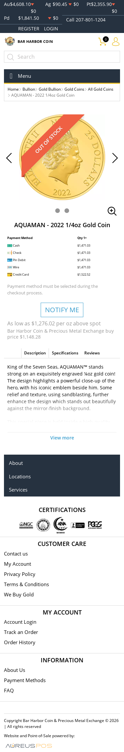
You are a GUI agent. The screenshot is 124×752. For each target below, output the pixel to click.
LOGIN (51, 28)
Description (35, 353)
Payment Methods (25, 680)
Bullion (28, 89)
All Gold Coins (100, 89)
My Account (17, 563)
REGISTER (28, 28)
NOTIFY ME (62, 309)
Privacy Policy (19, 574)
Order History (19, 642)
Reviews (92, 353)
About (16, 463)
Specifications (65, 353)
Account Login (20, 621)
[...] (62, 57)
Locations (20, 476)
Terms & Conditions (26, 584)
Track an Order (21, 632)
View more (62, 438)
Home (13, 89)
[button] (57, 210)
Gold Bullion (50, 89)
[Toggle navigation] (18, 76)
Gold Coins (74, 89)
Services (18, 489)
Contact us (16, 553)
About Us (14, 670)
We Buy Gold (19, 594)
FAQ (9, 690)
